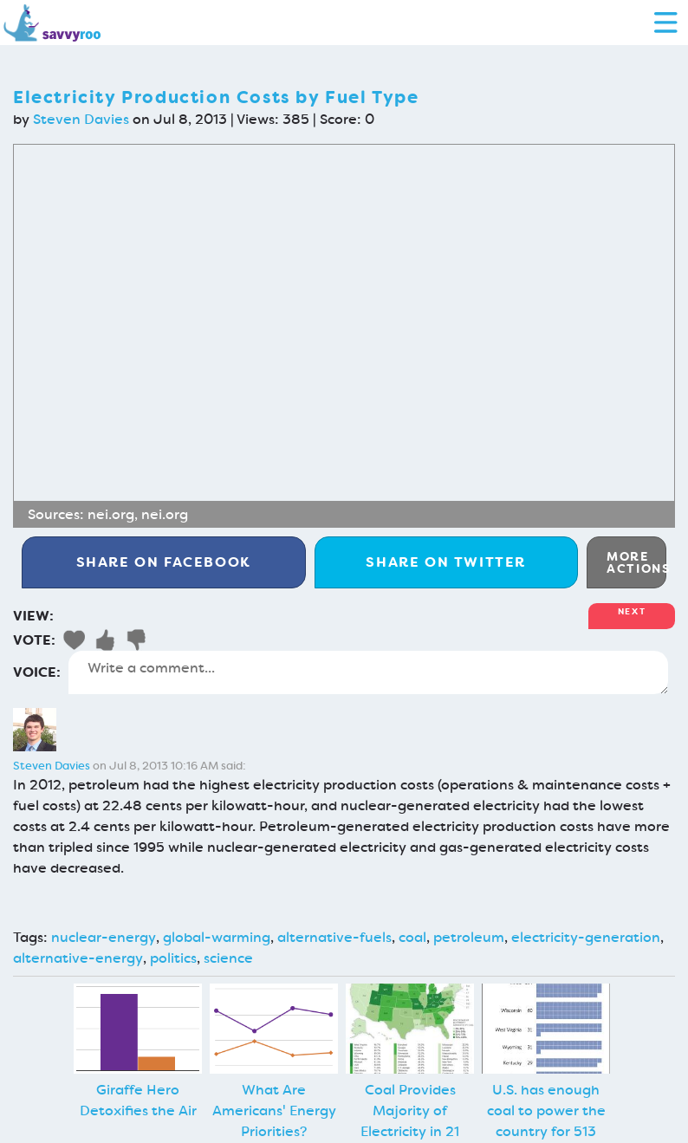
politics (173, 958)
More (636, 562)
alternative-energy (78, 958)
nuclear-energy (103, 937)
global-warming (216, 937)
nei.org (111, 514)
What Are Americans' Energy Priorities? (274, 1110)
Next (632, 611)
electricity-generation (585, 937)
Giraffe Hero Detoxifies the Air (138, 1100)
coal (412, 937)
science (228, 958)
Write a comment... (368, 672)
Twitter (446, 562)
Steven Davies (81, 119)
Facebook (163, 562)
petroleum (468, 937)
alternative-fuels (334, 937)
